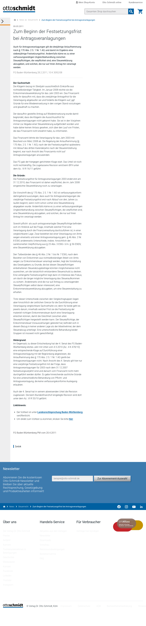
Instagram (8, 599)
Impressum (66, 621)
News (21, 23)
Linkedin (7, 590)
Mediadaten (9, 576)
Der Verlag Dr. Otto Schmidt (17, 546)
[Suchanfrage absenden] (130, 11)
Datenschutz (84, 621)
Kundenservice (136, 2)
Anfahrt (7, 555)
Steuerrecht (33, 23)
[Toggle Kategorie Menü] (5, 24)
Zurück (18, 459)
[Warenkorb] (140, 11)
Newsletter (45, 550)
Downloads (45, 555)
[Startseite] (13, 621)
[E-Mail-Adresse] (72, 488)
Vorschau (44, 559)
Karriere (7, 559)
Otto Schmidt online (111, 2)
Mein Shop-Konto (87, 2)
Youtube (7, 595)
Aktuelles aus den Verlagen (53, 546)
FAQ (42, 573)
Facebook (8, 586)
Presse (6, 550)
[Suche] (106, 11)
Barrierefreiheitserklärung (119, 621)
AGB (99, 621)
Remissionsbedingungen (52, 564)
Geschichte (9, 572)
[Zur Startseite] (15, 23)
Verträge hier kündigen (87, 546)
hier (71, 432)
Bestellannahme (48, 568)
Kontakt (7, 581)
